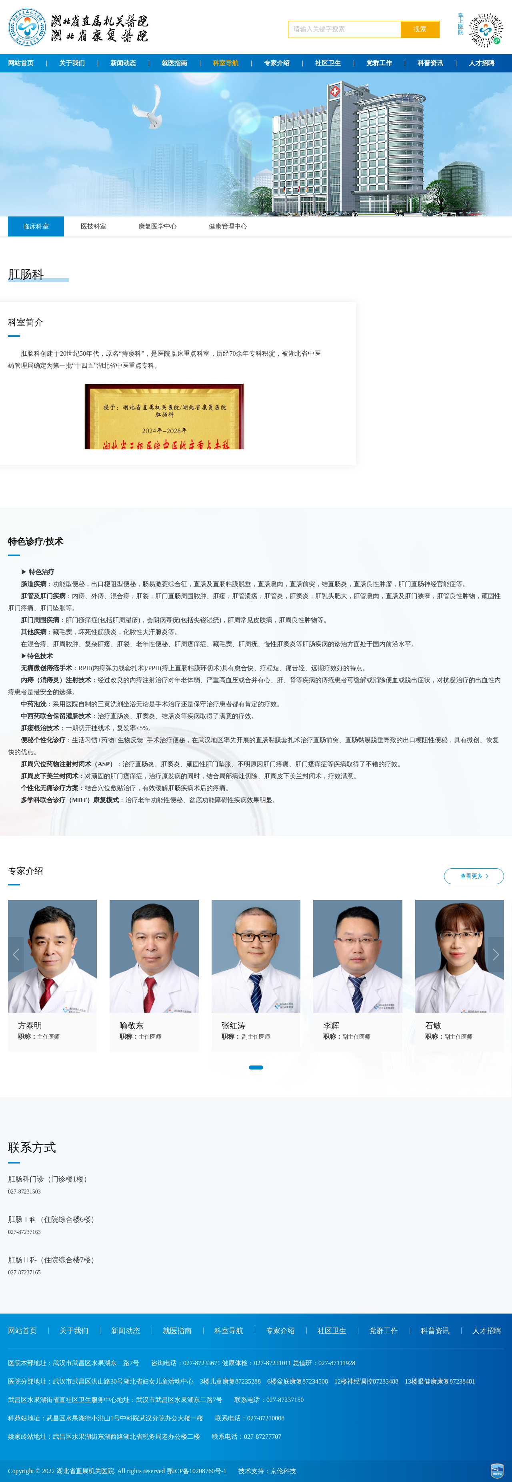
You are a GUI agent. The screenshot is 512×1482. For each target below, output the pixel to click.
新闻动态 (123, 63)
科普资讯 (430, 63)
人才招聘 (481, 63)
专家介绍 (277, 63)
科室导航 (225, 63)
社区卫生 (328, 63)
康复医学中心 (157, 226)
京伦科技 (283, 1471)
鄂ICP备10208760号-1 (196, 1471)
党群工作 (379, 63)
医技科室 (93, 226)
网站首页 (21, 63)
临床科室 (36, 226)
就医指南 (174, 63)
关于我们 (72, 63)
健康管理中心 (228, 226)
